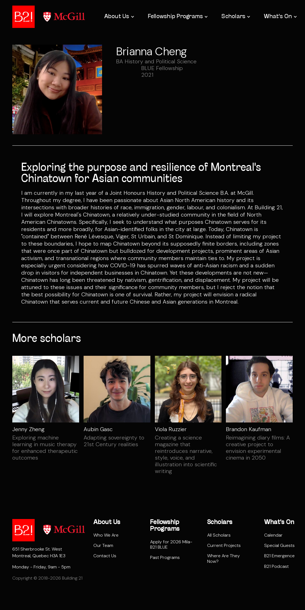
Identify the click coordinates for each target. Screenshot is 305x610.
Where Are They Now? (223, 558)
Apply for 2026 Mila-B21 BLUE (171, 544)
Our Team (103, 545)
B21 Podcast (276, 566)
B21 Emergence (279, 555)
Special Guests (279, 545)
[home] (23, 17)
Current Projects (224, 545)
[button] (118, 16)
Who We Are (106, 535)
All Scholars (219, 535)
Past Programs (165, 557)
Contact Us (104, 555)
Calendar (273, 535)
